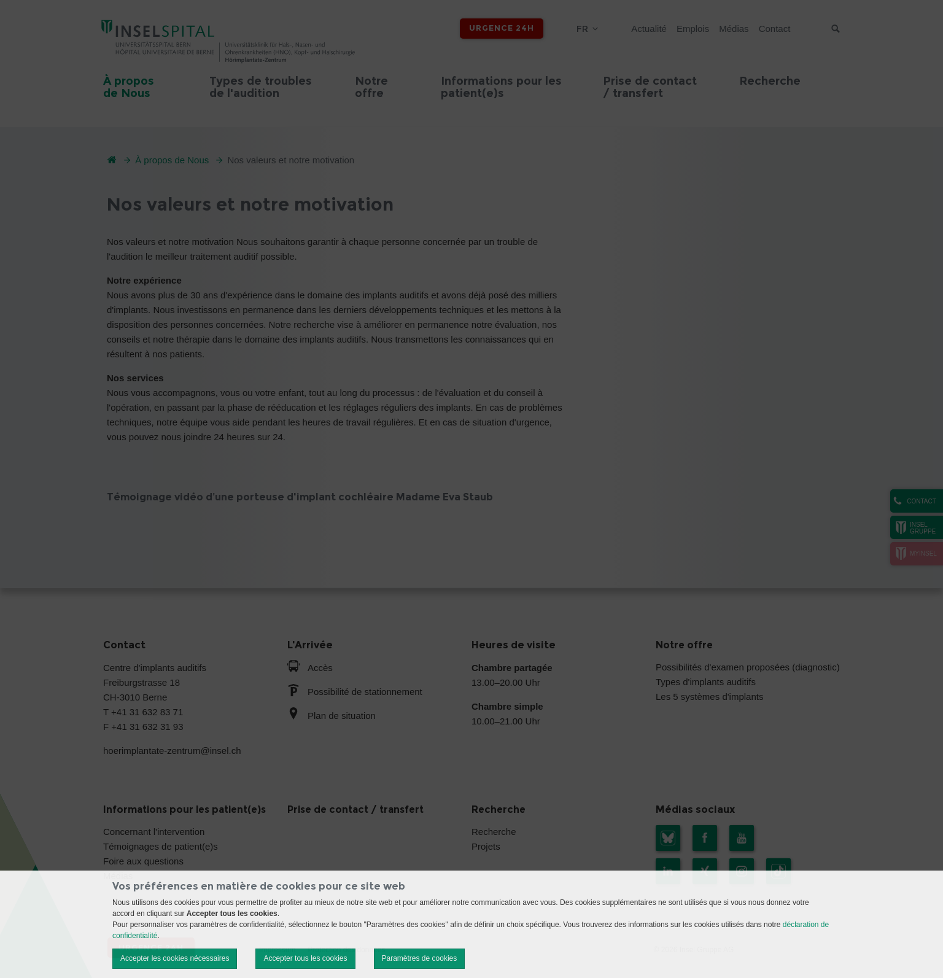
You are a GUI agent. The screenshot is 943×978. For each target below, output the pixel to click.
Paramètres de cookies (419, 958)
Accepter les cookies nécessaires (174, 958)
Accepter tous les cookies (305, 958)
